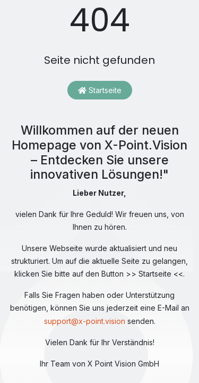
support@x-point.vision (84, 321)
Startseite (100, 90)
